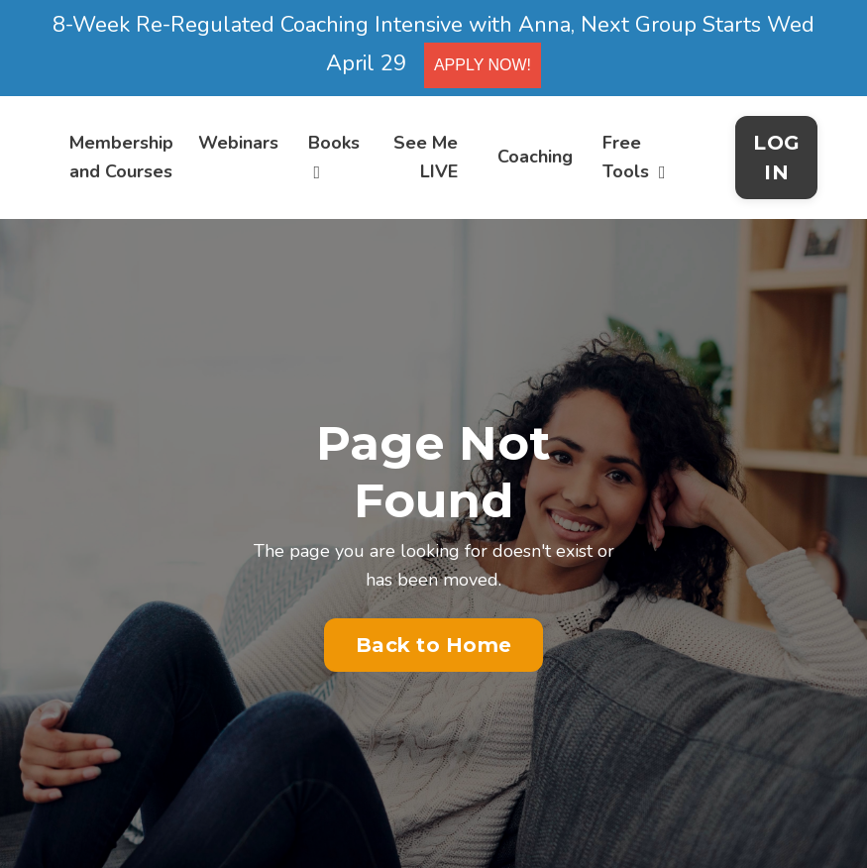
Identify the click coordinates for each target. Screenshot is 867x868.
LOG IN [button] (776, 157)
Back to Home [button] (433, 645)
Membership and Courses (121, 157)
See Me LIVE (425, 157)
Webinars (238, 143)
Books (334, 156)
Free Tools (634, 157)
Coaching (535, 156)
